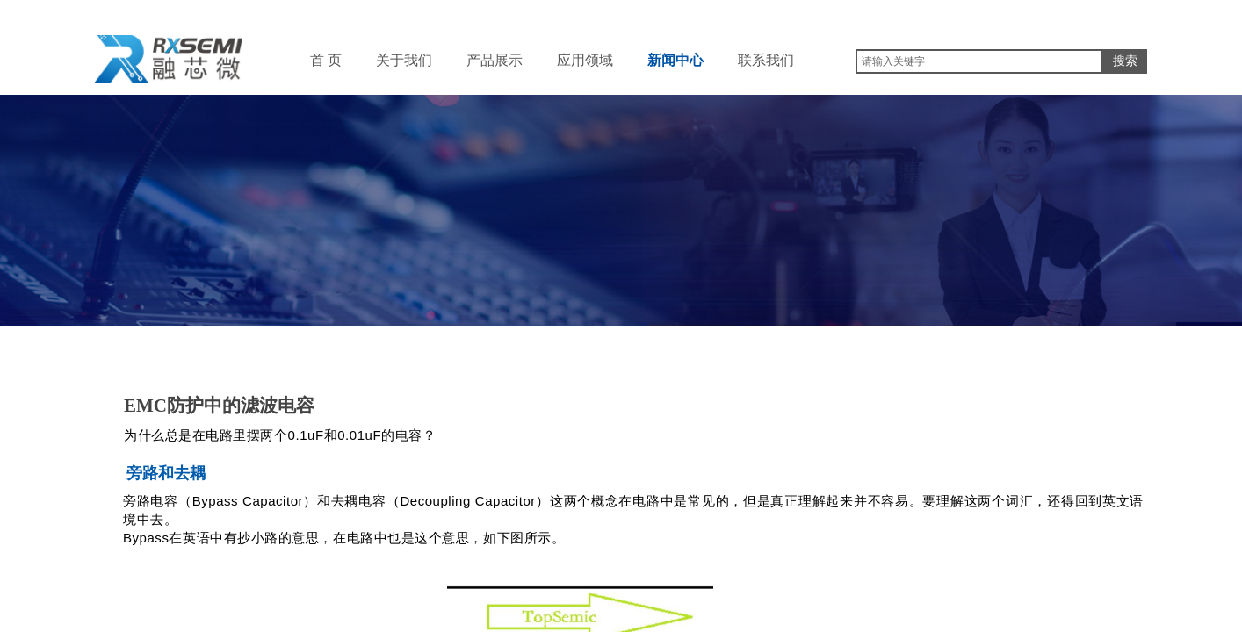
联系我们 (766, 60)
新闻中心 (675, 60)
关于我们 (404, 60)
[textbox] (979, 61)
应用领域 (585, 60)
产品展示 (494, 60)
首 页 (326, 60)
